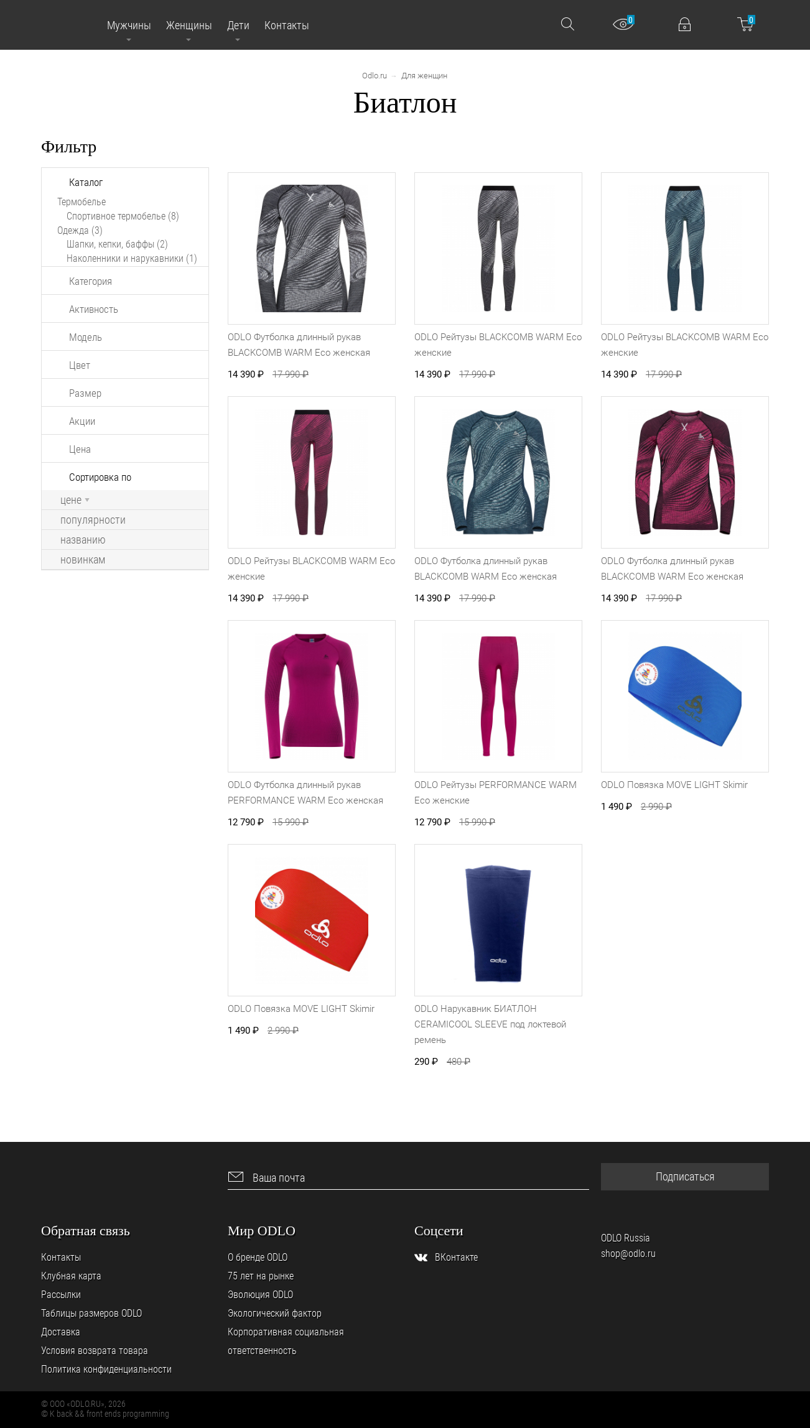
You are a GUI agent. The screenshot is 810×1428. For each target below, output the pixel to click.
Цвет (79, 365)
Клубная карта (71, 1276)
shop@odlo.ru (628, 1253)
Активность (93, 309)
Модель (85, 337)
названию (83, 540)
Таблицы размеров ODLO (91, 1313)
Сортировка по (100, 477)
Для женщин (424, 75)
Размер (85, 393)
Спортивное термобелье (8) (123, 216)
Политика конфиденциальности (106, 1369)
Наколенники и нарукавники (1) (132, 258)
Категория (90, 281)
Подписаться (685, 1176)
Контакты (61, 1257)
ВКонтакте (456, 1257)
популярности (93, 520)
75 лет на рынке (261, 1276)
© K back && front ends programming (105, 1414)
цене (75, 500)
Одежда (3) (80, 230)
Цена (80, 449)
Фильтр (68, 146)
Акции (82, 421)
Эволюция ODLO (260, 1294)
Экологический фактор (275, 1313)
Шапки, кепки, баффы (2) (117, 244)
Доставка (60, 1332)
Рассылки (61, 1294)
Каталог (86, 182)
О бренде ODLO (257, 1257)
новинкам (82, 560)
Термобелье (81, 202)
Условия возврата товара (94, 1350)
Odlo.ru (374, 75)
